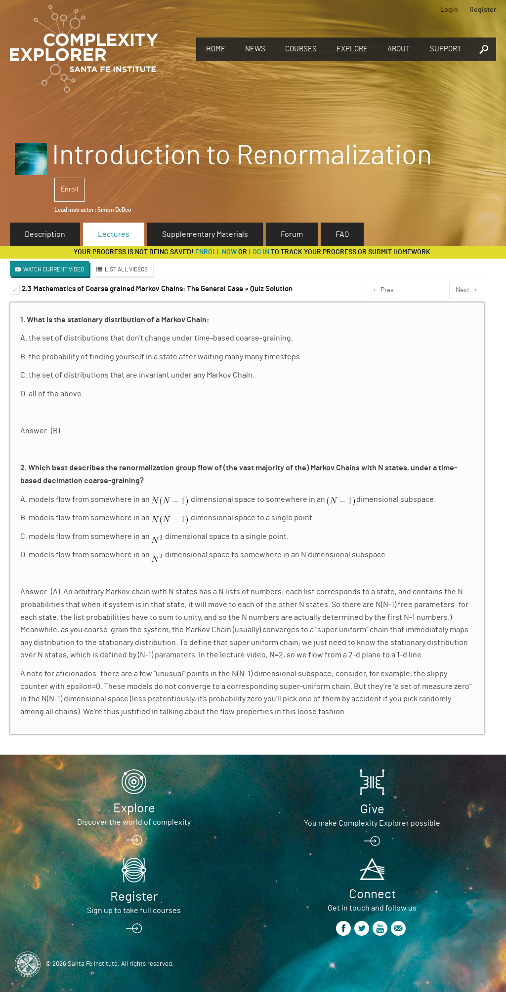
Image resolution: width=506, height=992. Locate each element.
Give (372, 809)
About (398, 49)
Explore (352, 49)
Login (449, 9)
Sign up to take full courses (134, 911)
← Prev (383, 290)
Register (482, 9)
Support (446, 49)
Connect (372, 894)
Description (45, 234)
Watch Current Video (53, 269)
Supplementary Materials (205, 234)
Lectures (113, 234)
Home (215, 49)
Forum (292, 234)
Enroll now (216, 252)
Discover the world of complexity (134, 822)
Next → (467, 290)
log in (259, 252)
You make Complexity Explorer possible (372, 823)
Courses (301, 49)
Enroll (69, 189)
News (255, 49)
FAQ (342, 234)
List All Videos (126, 269)
